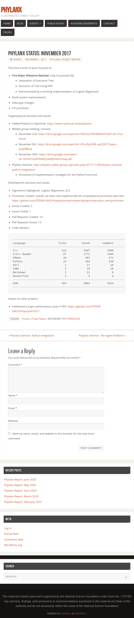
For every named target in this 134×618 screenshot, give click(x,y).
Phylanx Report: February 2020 (23, 502)
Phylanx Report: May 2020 (20, 485)
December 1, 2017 (35, 59)
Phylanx (11, 10)
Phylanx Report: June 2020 (20, 479)
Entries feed (11, 533)
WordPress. (80, 613)
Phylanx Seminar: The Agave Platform (102, 335)
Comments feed (13, 539)
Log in (8, 528)
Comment (15, 364)
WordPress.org (13, 545)
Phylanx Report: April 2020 (20, 490)
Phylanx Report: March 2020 (21, 496)
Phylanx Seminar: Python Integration (31, 335)
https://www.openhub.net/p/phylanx (69, 123)
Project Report (71, 59)
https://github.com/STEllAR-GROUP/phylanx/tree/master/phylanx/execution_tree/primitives (67, 200)
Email (12, 408)
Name (12, 395)
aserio (17, 59)
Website (13, 421)
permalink (73, 318)
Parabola (66, 613)
